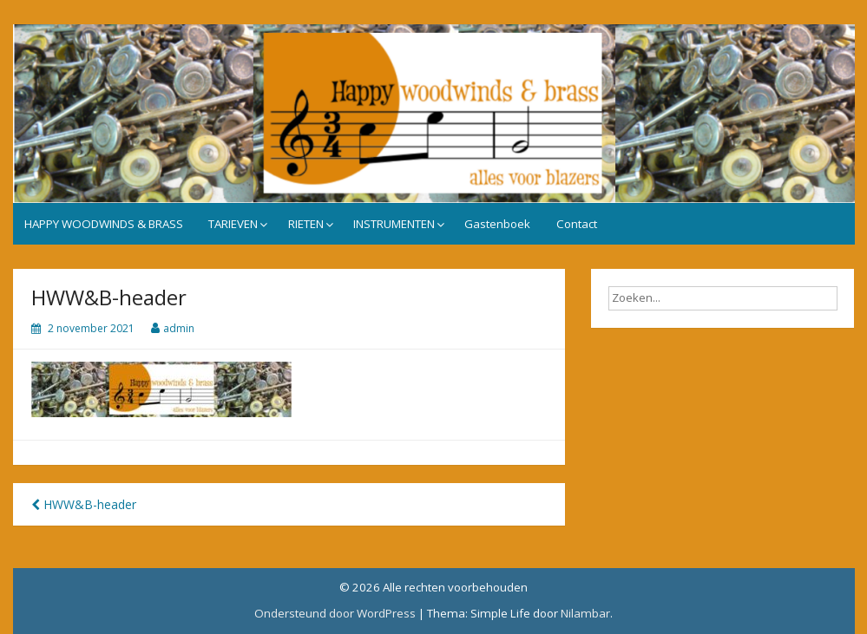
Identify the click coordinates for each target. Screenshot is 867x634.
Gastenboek (497, 224)
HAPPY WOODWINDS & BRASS (103, 224)
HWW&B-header (83, 504)
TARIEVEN (233, 224)
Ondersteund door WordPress (335, 613)
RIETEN (306, 224)
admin (178, 328)
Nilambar (585, 613)
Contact (576, 224)
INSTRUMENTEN (394, 224)
